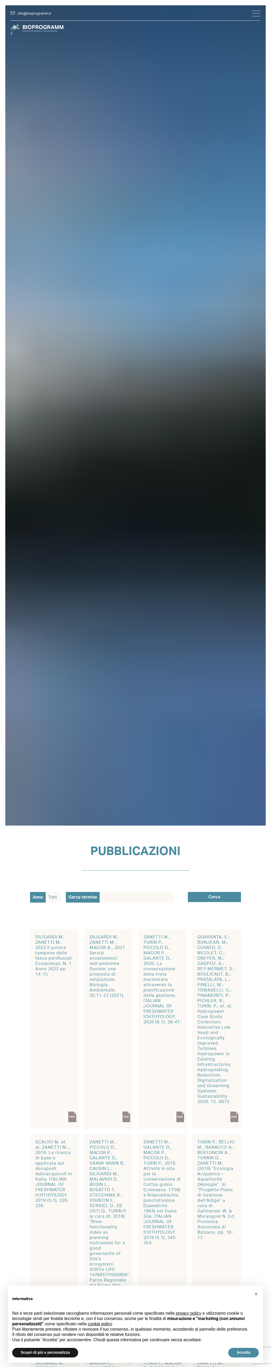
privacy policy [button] (188, 1313)
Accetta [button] (243, 1352)
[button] (256, 1294)
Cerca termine (83, 897)
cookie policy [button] (100, 1324)
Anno (38, 897)
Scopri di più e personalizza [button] (45, 1352)
